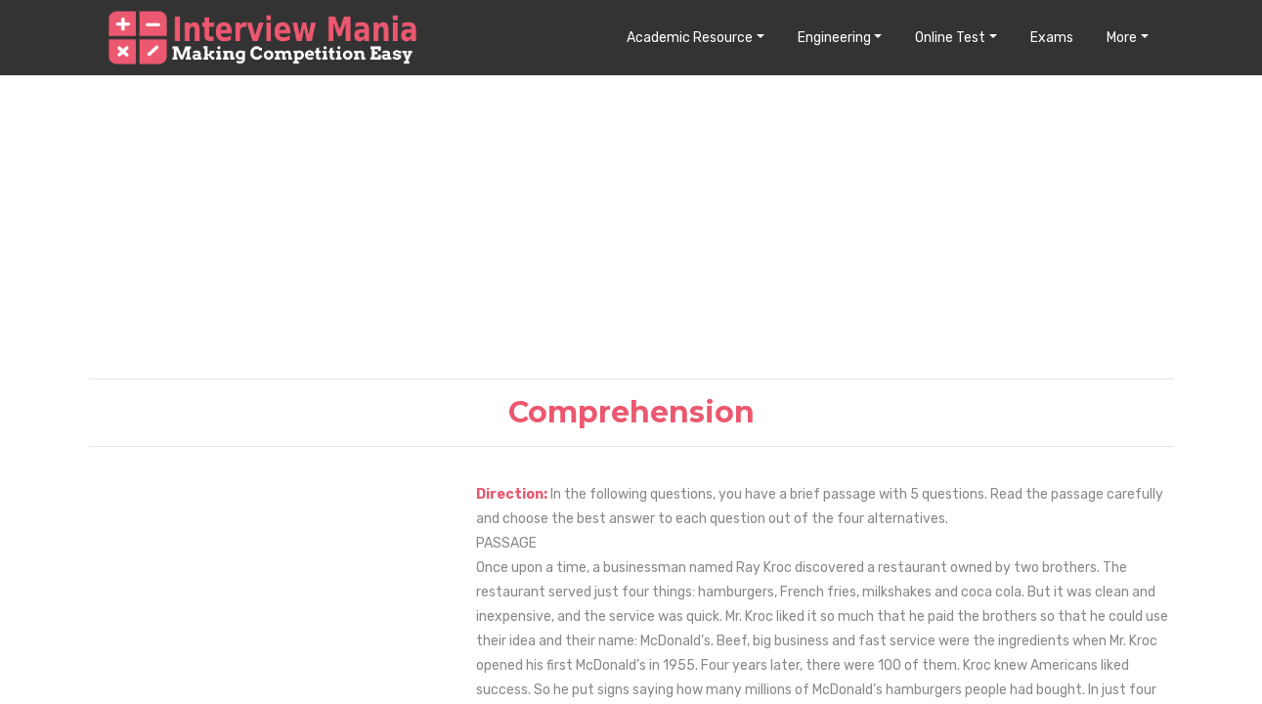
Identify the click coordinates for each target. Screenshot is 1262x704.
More (1122, 37)
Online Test (950, 37)
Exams (1051, 37)
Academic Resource (690, 37)
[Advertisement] (631, 226)
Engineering (834, 37)
